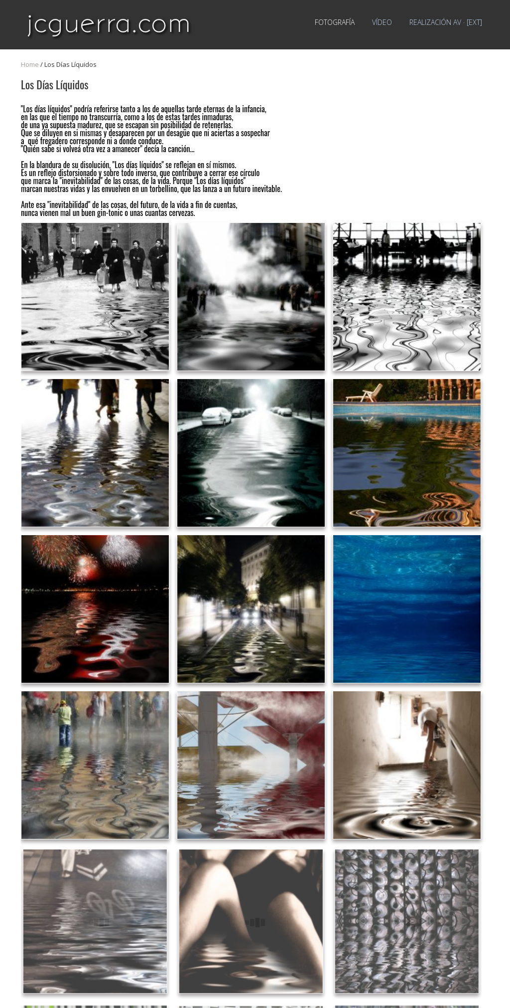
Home (30, 64)
